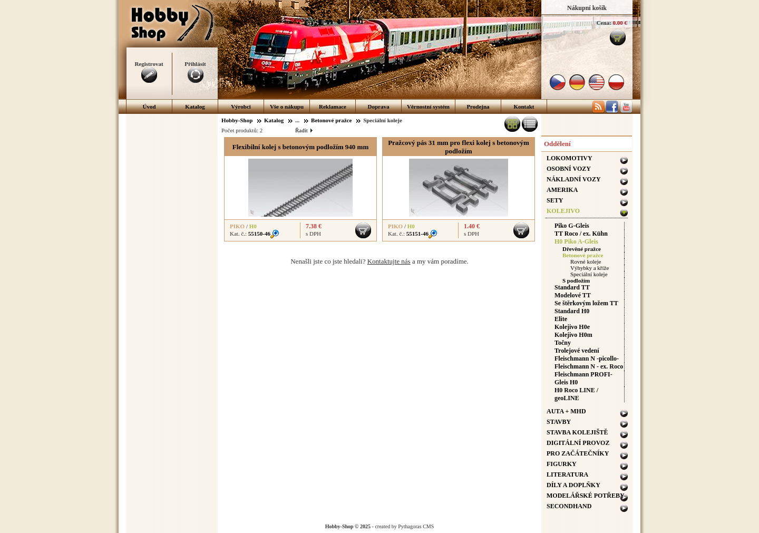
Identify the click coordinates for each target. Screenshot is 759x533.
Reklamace (332, 106)
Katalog (195, 106)
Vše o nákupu (287, 106)
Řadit (303, 130)
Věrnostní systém (428, 106)
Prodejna (477, 106)
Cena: (604, 23)
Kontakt (523, 106)
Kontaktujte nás (389, 261)
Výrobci (241, 106)
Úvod (148, 106)
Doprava (379, 106)
